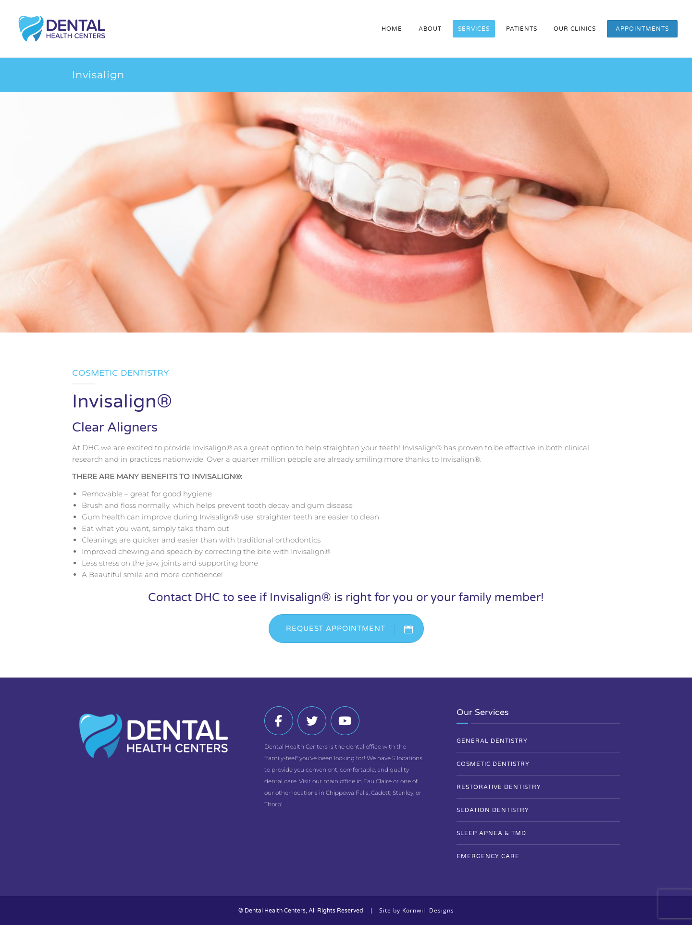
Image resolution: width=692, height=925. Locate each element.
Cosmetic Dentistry (493, 764)
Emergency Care (488, 856)
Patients (521, 28)
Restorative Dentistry (499, 787)
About (430, 28)
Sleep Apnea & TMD (491, 833)
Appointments (642, 28)
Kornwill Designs (428, 910)
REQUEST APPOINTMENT (354, 628)
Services (474, 28)
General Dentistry (492, 741)
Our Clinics (575, 28)
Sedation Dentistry (493, 810)
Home (392, 28)
